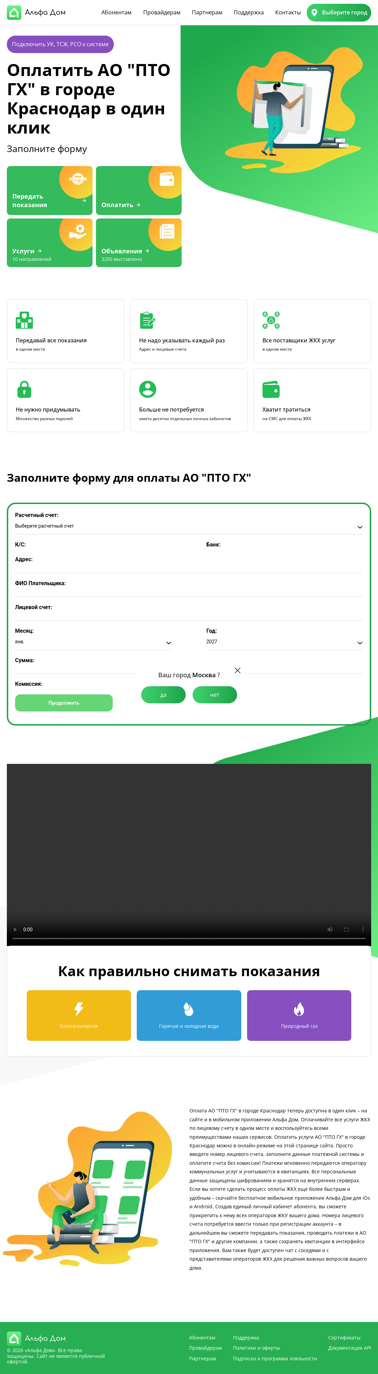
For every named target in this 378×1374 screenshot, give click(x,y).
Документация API (349, 1348)
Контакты (288, 12)
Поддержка (249, 12)
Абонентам (116, 12)
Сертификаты (344, 1337)
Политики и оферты (256, 1348)
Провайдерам (162, 12)
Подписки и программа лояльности (275, 1358)
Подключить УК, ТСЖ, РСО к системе (60, 44)
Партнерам (207, 12)
